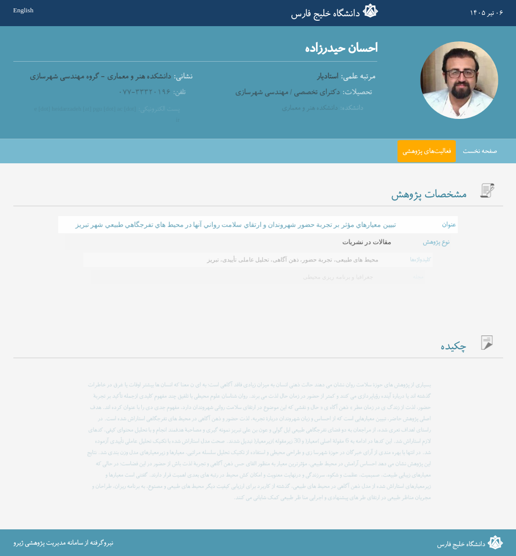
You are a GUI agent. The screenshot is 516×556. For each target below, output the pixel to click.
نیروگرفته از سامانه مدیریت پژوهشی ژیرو (63, 542)
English (23, 10)
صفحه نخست (480, 151)
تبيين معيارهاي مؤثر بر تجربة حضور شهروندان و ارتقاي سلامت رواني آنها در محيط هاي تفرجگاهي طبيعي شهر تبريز (236, 224)
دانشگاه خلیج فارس (325, 14)
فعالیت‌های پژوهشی (426, 151)
